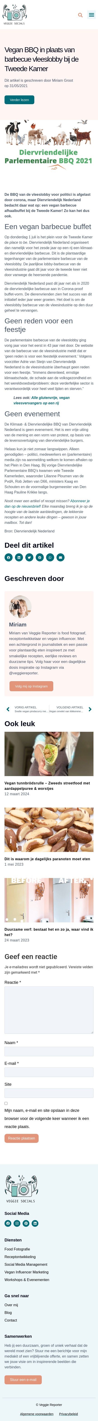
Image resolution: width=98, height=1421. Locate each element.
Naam (11, 1042)
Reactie (13, 982)
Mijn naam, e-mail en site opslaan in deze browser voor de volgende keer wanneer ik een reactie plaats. (47, 1118)
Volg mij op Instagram (31, 686)
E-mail (12, 1063)
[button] (91, 14)
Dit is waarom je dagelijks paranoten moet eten (47, 859)
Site (8, 1084)
